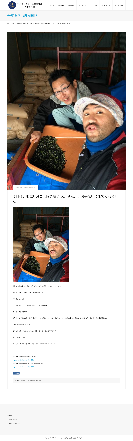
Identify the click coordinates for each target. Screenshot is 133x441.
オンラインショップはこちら (88, 5)
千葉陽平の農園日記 (29, 187)
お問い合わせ (106, 5)
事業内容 (71, 5)
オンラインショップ (13, 419)
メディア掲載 (119, 5)
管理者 (23, 380)
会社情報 (61, 5)
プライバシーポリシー (13, 423)
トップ (52, 5)
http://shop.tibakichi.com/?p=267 (23, 367)
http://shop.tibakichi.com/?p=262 (23, 360)
